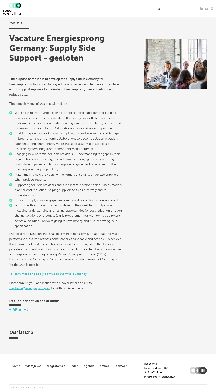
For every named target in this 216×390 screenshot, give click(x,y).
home (16, 366)
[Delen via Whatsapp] (26, 310)
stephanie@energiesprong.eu (29, 288)
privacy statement (20, 387)
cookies (38, 387)
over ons (133, 9)
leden (120, 9)
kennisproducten (99, 9)
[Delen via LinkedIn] (20, 310)
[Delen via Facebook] (10, 310)
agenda (78, 9)
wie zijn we (33, 366)
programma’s (55, 366)
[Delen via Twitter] (15, 310)
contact (149, 9)
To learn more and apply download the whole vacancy (48, 274)
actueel (65, 9)
